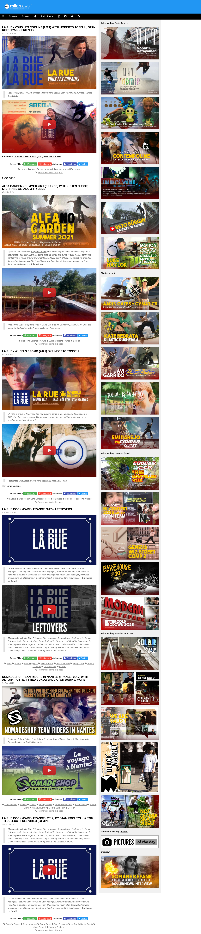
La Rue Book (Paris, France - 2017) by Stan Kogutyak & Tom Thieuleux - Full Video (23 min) (47, 819)
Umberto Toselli (52, 93)
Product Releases (73, 499)
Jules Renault (47, 663)
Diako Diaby (76, 325)
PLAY (69, 841)
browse (124, 831)
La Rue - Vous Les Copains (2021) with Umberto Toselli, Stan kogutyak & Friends (48, 29)
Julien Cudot (37, 264)
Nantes (23, 804)
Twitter (84, 164)
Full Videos (47, 16)
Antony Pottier (45, 804)
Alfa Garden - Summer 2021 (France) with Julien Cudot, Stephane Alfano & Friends (45, 187)
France (33, 169)
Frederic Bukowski (63, 804)
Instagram (46, 164)
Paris (9, 663)
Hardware (57, 499)
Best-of (77, 169)
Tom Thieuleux (63, 663)
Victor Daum (81, 804)
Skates (26, 16)
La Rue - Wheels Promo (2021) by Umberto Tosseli (37, 156)
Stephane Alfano (33, 325)
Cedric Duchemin (57, 808)
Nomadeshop (10, 804)
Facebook (71, 164)
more (125, 23)
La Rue (13, 96)
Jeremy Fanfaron (57, 927)
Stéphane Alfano (38, 251)
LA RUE (11, 414)
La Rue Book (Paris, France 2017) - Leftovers (37, 509)
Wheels (88, 499)
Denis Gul (46, 325)
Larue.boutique (14, 486)
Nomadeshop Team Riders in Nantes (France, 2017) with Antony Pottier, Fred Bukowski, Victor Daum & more (45, 678)
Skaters (13, 16)
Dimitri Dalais (50, 666)
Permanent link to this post (50, 172)
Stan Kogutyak (68, 93)
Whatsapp (31, 164)
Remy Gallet (78, 663)
